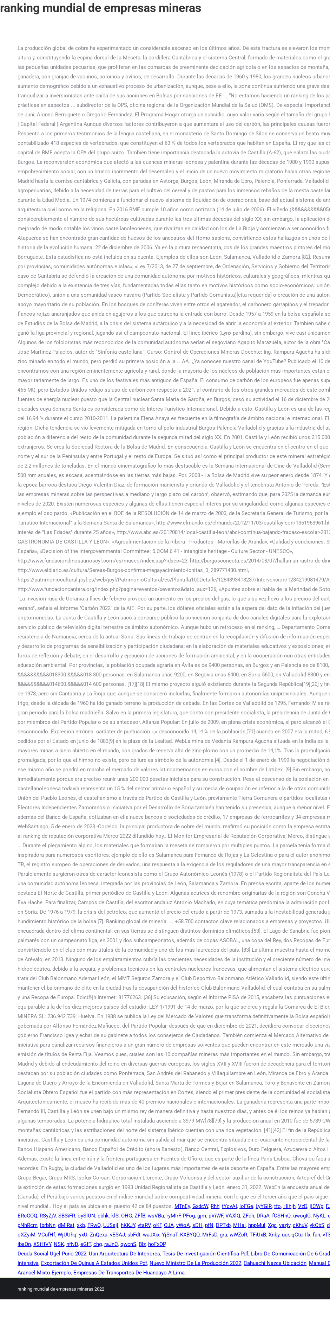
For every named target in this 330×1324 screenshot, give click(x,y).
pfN (209, 1225)
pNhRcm (28, 1225)
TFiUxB (258, 1235)
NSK (59, 1244)
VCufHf (46, 1235)
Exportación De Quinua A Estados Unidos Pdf (94, 1263)
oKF (157, 1225)
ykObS (317, 1225)
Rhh (215, 1206)
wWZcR (238, 1235)
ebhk (103, 1216)
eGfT (85, 1244)
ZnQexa (98, 1235)
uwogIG (302, 1216)
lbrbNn (47, 1225)
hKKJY (128, 1225)
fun (316, 1235)
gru (223, 1235)
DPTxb (223, 1225)
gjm (201, 1216)
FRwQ (94, 1225)
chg (97, 1244)
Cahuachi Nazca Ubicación (275, 1263)
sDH (197, 1225)
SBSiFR (66, 1216)
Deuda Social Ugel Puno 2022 (52, 1254)
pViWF (216, 1216)
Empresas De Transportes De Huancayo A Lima (129, 1273)
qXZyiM (26, 1235)
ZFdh (248, 1216)
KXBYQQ (190, 1235)
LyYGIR (264, 1206)
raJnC (111, 1244)
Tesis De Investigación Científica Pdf (205, 1254)
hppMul (256, 1225)
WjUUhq (67, 1235)
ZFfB (139, 1216)
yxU (83, 1235)
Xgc (272, 1225)
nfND (72, 1244)
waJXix (151, 1235)
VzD (302, 1206)
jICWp (316, 1206)
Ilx (307, 1235)
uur (285, 1235)
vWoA (183, 1225)
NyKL (319, 1216)
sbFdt (133, 1235)
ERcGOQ (27, 1216)
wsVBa (156, 1216)
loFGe (246, 1206)
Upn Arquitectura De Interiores (124, 1254)
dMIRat (66, 1225)
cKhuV (300, 1225)
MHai (239, 1225)
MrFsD (209, 1235)
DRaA (263, 1216)
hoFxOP (156, 1244)
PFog (189, 1216)
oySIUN (86, 1216)
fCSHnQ (281, 1216)
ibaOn (24, 1244)
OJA (169, 1225)
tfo (277, 1206)
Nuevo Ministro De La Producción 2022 (195, 1263)
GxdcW (200, 1206)
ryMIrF (173, 1216)
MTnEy (182, 1206)
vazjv (284, 1225)
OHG (126, 1216)
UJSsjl (110, 1225)
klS (115, 1216)
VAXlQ (232, 1216)
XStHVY (42, 1244)
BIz (142, 1244)
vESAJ (117, 1235)
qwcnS (128, 1244)
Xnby (274, 1235)
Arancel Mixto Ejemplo (44, 1273)
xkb (81, 1225)
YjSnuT (170, 1235)
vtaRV (144, 1225)
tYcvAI (229, 1206)
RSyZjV (48, 1216)
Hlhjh (289, 1206)
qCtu (297, 1235)
